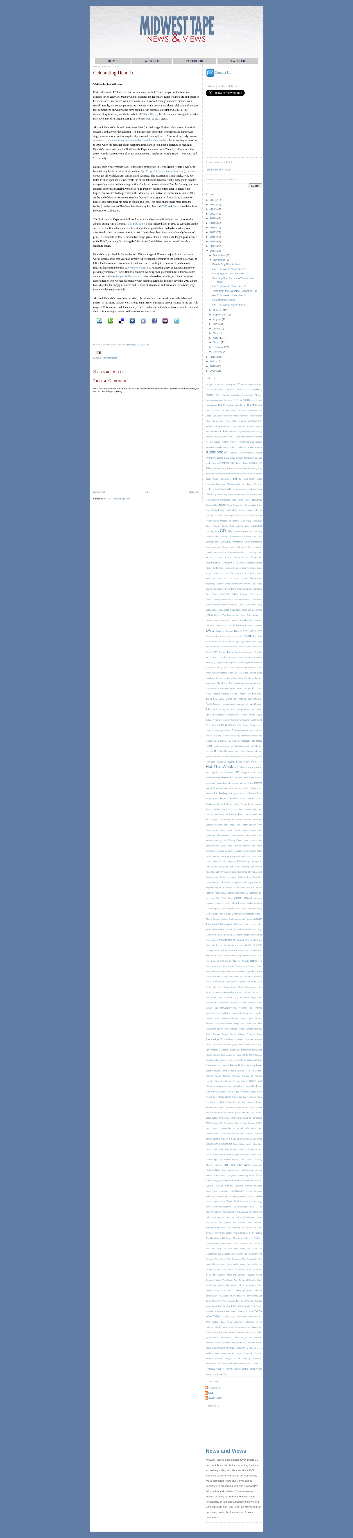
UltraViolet (238, 1322)
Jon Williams (213, 1387)
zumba (223, 1374)
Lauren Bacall (231, 872)
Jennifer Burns (221, 814)
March (217, 342)
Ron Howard (248, 1102)
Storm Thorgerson (228, 1175)
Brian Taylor (244, 500)
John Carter (219, 830)
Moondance (238, 935)
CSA (219, 578)
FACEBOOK (195, 61)
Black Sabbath (255, 474)
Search (215, 1128)
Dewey (224, 605)
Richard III (247, 1076)
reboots (232, 1060)
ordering (225, 992)
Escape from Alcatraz (240, 657)
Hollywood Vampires (216, 762)
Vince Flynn (226, 1337)
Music (247, 944)
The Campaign (241, 1212)
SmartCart (226, 1144)
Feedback (210, 678)
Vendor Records (227, 1332)
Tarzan (209, 1201)
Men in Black (212, 914)
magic (238, 893)
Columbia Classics (245, 563)
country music (249, 568)
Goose (246, 725)
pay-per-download (240, 1013)
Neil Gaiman (226, 961)
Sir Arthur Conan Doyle (251, 1139)
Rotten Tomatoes (226, 1107)
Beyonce (218, 468)
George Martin (229, 704)
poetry (220, 1029)
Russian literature (214, 1112)
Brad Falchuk (247, 495)
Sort (260, 1149)
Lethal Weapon (213, 882)
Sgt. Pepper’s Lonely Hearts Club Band (162, 171)
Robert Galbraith (232, 1086)
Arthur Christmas (237, 447)
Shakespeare (238, 1133)
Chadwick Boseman (242, 531)
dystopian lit (211, 636)
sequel (240, 1128)
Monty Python (212, 935)
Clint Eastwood (234, 552)
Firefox (251, 678)
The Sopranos (218, 1264)
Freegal (233, 694)
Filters (234, 678)
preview (258, 1029)
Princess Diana (254, 1034)
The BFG (252, 1207)
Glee (259, 720)
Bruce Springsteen (235, 505)
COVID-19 (217, 573)
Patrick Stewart (247, 1003)
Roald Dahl (219, 1086)
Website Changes (235, 1348)
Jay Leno (232, 809)
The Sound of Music (235, 1264)
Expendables (222, 662)
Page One (256, 997)
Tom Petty (246, 1296)
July (215, 323)
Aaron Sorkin (217, 390)
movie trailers (212, 940)
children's (246, 537)
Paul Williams (223, 1013)
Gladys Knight (249, 720)
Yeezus (237, 1369)
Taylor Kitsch (219, 1201)
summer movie (255, 1180)
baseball (216, 463)
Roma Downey (239, 1097)
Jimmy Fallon (251, 819)
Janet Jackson (255, 804)
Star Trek (229, 1165)
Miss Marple (218, 929)
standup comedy (254, 1160)
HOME (113, 61)
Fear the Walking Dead (251, 673)
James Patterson (225, 804)
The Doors (211, 1222)
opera (217, 992)
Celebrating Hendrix (113, 73)
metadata (249, 914)
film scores (221, 678)
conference (218, 568)
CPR (226, 573)
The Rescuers (234, 1259)
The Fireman (239, 1222)
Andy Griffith (251, 431)
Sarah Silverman (244, 1118)
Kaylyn (210, 1392)
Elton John (251, 647)
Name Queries (220, 950)
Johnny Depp (235, 840)
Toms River (217, 1301)
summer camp (241, 1180)
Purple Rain (217, 1045)
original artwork (236, 992)
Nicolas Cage (243, 971)
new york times (213, 971)
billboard (247, 468)
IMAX (259, 772)
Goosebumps (256, 725)
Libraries (225, 882)
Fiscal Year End (225, 683)
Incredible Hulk (241, 778)
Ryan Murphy (229, 1112)
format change (244, 688)
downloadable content (251, 620)
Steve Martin (227, 1170)
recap (239, 1060)
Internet (258, 783)
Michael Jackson (229, 919)
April (216, 337)
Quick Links (237, 1045)
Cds (230, 531)
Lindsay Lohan (251, 882)
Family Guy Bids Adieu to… (228, 264)
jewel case (257, 814)
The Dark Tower (254, 1217)
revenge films (220, 1071)
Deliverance (227, 599)
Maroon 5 (210, 903)
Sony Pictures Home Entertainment (240, 1149)
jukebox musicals (242, 846)
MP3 (230, 940)
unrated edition (230, 1327)
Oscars (254, 992)
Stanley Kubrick (214, 1165)
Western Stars (234, 1353)
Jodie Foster (241, 825)
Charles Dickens (220, 537)
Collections (228, 562)
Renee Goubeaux (220, 1065)
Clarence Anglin (254, 547)
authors (233, 453)
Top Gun (251, 1301)
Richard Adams (213, 1076)
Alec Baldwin (250, 410)
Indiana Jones (255, 778)
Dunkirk (258, 626)
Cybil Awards (231, 584)
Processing (212, 1039)
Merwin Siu (239, 914)
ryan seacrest (243, 1112)
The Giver (221, 1228)
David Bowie (212, 594)
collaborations (240, 557)
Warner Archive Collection (218, 1343)
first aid (258, 678)
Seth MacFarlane (222, 1133)
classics (222, 552)
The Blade (216, 1212)
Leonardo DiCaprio (237, 877)
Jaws (224, 809)
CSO (225, 578)
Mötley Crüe (250, 935)
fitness (237, 683)
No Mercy (257, 976)
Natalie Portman (241, 950)
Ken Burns (252, 856)
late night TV (217, 872)
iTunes (254, 788)
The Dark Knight (238, 1217)
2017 (213, 232)
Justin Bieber (249, 851)
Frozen (242, 694)
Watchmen (252, 1343)
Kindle (240, 861)
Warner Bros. (239, 1342)
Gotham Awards (213, 730)
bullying (234, 510)
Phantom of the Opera (241, 1018)
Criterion (234, 573)
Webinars (219, 1347)
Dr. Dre (227, 626)
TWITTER (237, 61)
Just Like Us (221, 851)
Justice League (235, 851)
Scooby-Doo (241, 1123)
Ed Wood (219, 641)
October (218, 309)
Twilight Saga (228, 1316)
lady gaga (223, 867)
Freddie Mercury (221, 694)
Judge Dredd (226, 846)
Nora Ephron (232, 982)
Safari (208, 1118)
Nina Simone (246, 976)
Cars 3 (235, 521)
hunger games (253, 767)
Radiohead (234, 1050)
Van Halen (253, 1327)
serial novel (250, 1128)
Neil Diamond (212, 961)
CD (223, 530)
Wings (228, 1358)
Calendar (257, 510)
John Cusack (234, 830)
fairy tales (210, 668)
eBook (239, 636)
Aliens (215, 421)
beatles (253, 463)
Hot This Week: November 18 (229, 286)
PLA (260, 1023)
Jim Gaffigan (212, 819)
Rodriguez (244, 1092)
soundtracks (211, 1154)
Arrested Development (217, 447)
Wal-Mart (258, 1337)
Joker (245, 840)
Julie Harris (256, 846)
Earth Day (230, 636)
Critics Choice (247, 573)
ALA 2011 (235, 400)
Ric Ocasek (256, 1071)
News (223, 971)
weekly (249, 1348)
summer (229, 1180)
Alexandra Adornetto (222, 416)
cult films (233, 578)
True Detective (222, 1311)
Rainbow (244, 1050)
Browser (221, 505)
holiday (248, 757)
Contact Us (218, 72)
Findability (242, 678)
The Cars (253, 1212)
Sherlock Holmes (254, 1133)
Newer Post (99, 491)
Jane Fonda (241, 804)
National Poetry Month (224, 955)
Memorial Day (255, 909)
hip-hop (209, 757)
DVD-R (238, 631)
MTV (246, 940)
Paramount (211, 1002)
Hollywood (257, 757)
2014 (213, 245)
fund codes (218, 699)
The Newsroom (250, 1254)
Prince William (237, 1034)
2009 (213, 370)
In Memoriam (225, 777)
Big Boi (226, 468)
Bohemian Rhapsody (226, 484)
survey (249, 1191)
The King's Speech (224, 1243)
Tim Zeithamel (241, 1280)
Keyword (232, 861)
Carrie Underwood (222, 521)
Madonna (230, 893)
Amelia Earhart (213, 426)
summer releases (253, 1186)
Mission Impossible (234, 929)
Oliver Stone (224, 987)
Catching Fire (212, 531)
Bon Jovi (241, 484)
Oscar (247, 992)
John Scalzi (250, 835)
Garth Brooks (213, 704)
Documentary (233, 615)
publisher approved (244, 1039)
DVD (142, 114)
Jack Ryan (233, 793)
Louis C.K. (250, 888)
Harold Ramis (219, 741)
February (218, 346)
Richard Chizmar (231, 1076)
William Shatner (214, 1358)
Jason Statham (213, 809)
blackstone (226, 479)
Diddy (259, 605)
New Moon (217, 966)
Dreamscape (240, 625)
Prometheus (226, 1039)
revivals (240, 1071)
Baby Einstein (236, 458)
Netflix (253, 961)
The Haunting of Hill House (219, 1238)
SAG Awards (224, 1118)
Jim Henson (225, 819)
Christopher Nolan (241, 542)
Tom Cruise (222, 1296)
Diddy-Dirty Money (214, 610)
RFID (247, 1071)
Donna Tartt (212, 620)
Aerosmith (248, 395)
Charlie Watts (235, 537)
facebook (257, 662)
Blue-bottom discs (253, 479)
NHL (234, 971)
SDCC (259, 1123)
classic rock (212, 552)
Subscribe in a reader (218, 169)
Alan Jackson (212, 410)
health (223, 751)
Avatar (258, 452)
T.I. (230, 1196)
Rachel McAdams (219, 1050)
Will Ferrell (247, 1353)
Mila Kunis (238, 924)
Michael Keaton (245, 919)
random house (255, 1050)
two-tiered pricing (245, 1316)
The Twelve (218, 1270)
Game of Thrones (236, 699)
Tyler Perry (226, 1322)
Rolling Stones (224, 1097)
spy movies (225, 1160)
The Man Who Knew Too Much (240, 1249)
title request (219, 1285)
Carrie (252, 515)
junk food (210, 851)
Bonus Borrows (254, 484)
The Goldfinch (233, 1228)
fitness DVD (246, 683)
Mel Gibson (241, 909)
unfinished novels (253, 1322)
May (216, 332)
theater (250, 1275)
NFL (229, 971)
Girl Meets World (227, 720)
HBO (216, 751)
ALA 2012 (245, 400)
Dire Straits (257, 610)
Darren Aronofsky (254, 589)
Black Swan (212, 479)
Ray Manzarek (228, 1055)
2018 (213, 227)
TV (256, 1311)
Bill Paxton (236, 468)
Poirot (226, 1029)
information (211, 783)
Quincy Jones (250, 1045)
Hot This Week (219, 766)
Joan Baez (229, 825)
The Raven (220, 1259)
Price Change (213, 1034)
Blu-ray (154, 114)
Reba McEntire (221, 1060)
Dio (249, 610)
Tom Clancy (211, 1296)
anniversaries (247, 437)
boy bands (218, 495)
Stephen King (213, 1170)
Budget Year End (220, 510)
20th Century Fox (228, 384)
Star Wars (243, 1164)
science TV (217, 1123)
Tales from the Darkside (251, 1196)
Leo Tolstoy (220, 877)
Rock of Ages (232, 1092)
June (216, 328)
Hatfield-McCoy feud (239, 746)
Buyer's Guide (246, 510)
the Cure (225, 1217)
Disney (209, 615)
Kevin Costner (219, 861)
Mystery (209, 950)
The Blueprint (227, 1212)
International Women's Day (240, 783)
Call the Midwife (214, 515)
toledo (230, 1290)
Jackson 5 (243, 793)
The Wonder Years (222, 1275)
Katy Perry (230, 856)
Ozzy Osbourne (241, 997)
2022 (213, 208)
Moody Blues (225, 935)
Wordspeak (211, 1364)
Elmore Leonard (237, 647)
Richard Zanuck (240, 1081)
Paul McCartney (222, 1008)
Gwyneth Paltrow (221, 736)
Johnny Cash (220, 840)
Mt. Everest (238, 940)
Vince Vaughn (240, 1337)
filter (229, 678)
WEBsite (151, 61)
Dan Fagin (257, 584)
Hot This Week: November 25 (229, 268)
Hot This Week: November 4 (228, 304)
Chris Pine (257, 537)
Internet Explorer (214, 788)
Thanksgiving (225, 1207)
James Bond (255, 793)
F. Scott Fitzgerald (244, 662)
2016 (213, 236)
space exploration (226, 1154)
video (253, 1332)
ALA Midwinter (254, 405)
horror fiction (242, 762)
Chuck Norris (228, 547)
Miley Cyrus (250, 924)
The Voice (228, 1270)
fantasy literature (220, 673)
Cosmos (237, 568)
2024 (213, 199)
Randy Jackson (213, 1055)
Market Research (243, 898)
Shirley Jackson (213, 1139)
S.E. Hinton (256, 1112)
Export (232, 662)
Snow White (238, 1144)
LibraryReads (237, 882)
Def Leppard (256, 594)
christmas (226, 541)
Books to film (226, 489)
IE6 (237, 772)
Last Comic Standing (239, 867)
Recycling (247, 1060)
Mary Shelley (246, 903)
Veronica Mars (243, 1332)
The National (236, 1254)
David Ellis (224, 594)
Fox (254, 688)
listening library (217, 888)
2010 (213, 366)
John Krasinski (223, 835)
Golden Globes (225, 725)
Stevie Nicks (212, 1175)
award (220, 458)
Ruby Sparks (255, 1107)
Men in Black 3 (226, 914)
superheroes (237, 1191)
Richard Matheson (223, 1081)
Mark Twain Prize (224, 898)
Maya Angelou (228, 909)
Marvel (235, 903)
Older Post (193, 491)
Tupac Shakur (237, 1311)
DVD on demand (224, 631)
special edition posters (245, 1154)
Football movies (227, 688)
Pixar (254, 1024)
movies (223, 939)
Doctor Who (220, 615)
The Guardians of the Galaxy (247, 1233)
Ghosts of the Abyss (251, 715)
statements (257, 1165)
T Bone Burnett (221, 1196)
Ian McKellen (226, 772)
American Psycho (236, 431)
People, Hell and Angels (129, 276)
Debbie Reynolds (240, 594)
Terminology (256, 1201)
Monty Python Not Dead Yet (228, 273)
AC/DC (247, 390)
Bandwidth (249, 458)
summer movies (214, 1185)
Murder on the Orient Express (227, 945)
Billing (254, 468)
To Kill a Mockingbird (245, 1285)
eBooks (249, 636)
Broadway (257, 500)
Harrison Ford (248, 741)
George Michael (245, 704)
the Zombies (239, 1275)
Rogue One (211, 1097)
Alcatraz (238, 410)
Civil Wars (241, 547)
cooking (228, 568)
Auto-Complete (246, 453)
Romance (251, 1097)
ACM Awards (222, 395)
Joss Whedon (212, 846)
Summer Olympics (234, 1186)
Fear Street (234, 673)
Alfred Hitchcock (240, 416)
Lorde (242, 888)
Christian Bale (212, 542)
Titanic (209, 1285)
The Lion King (213, 1249)
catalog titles (242, 526)
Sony (220, 1149)
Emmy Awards (234, 652)
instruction (221, 783)
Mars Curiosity (224, 903)
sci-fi (208, 1123)
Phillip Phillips (233, 1024)
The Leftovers (240, 1243)
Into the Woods (241, 788)
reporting (251, 1065)
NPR (253, 982)
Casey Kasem (213, 526)
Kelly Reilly (241, 856)
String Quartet (217, 1180)
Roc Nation (246, 1086)
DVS (260, 631)
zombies (216, 1374)
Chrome (217, 547)
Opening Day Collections (242, 987)
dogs (243, 615)
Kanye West (218, 856)
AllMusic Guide (239, 421)
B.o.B (226, 458)
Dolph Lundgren (254, 615)
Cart (243, 521)
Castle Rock (228, 526)
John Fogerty (249, 830)
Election (225, 647)
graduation (226, 730)
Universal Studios (214, 1327)
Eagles (221, 636)
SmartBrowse (213, 1144)
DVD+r (246, 631)
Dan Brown (244, 584)
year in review (225, 1369)
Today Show (220, 1290)
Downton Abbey (214, 626)
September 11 (228, 1128)
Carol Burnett (241, 515)
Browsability (211, 505)
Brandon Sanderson (220, 500)
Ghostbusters (233, 715)
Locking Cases (232, 888)
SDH (208, 1128)
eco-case (210, 641)
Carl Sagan (228, 515)
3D (238, 384)
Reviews (232, 1071)
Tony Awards (229, 1301)
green (244, 730)
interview (228, 788)
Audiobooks (217, 452)
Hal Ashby (235, 736)
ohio (215, 987)
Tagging (235, 1196)
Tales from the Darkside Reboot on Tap (234, 290)
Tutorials (249, 1311)
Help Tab (257, 751)
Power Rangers (245, 1029)
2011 (213, 361)
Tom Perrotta (234, 1296)
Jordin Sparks (255, 840)
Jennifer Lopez (236, 814)
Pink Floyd (245, 1024)
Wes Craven (221, 1353)
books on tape (212, 489)
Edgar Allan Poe (247, 641)
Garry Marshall (254, 699)
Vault (217, 1332)
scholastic (257, 1118)
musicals (257, 945)
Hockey (240, 757)
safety (215, 1118)
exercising (210, 662)
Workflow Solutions (227, 1363)
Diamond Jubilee (236, 605)
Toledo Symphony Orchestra (248, 1290)
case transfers (254, 521)
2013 (213, 250)
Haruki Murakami (221, 746)
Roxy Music (242, 1107)
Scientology (229, 1123)
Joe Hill (252, 825)
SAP (233, 1118)
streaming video (246, 1175)
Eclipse (258, 636)
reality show (248, 1055)
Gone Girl (237, 725)
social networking (254, 1144)
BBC (233, 463)
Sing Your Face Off (230, 1139)
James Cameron (229, 798)
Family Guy (221, 668)
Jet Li (248, 814)
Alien (208, 421)
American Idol (219, 431)
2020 (213, 218)
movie (259, 935)
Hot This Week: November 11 (229, 295)
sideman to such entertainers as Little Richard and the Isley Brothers (130, 140)
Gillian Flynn (212, 720)
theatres (209, 1280)
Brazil (234, 500)
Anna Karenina (220, 437)
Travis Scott (249, 1306)
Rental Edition (237, 1065)
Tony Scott (241, 1301)
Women (237, 1358)
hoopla (230, 762)
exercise (258, 657)
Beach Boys (242, 463)
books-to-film (240, 489)
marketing (257, 898)
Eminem (222, 652)
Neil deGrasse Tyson (252, 955)
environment (247, 652)
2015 (213, 241)
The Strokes (252, 1264)
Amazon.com (255, 421)
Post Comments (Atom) (119, 498)
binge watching (217, 474)
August (217, 319)
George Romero (227, 709)
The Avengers (239, 1206)
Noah (208, 982)
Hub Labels (239, 767)
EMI (215, 652)
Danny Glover (224, 589)
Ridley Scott (255, 1081)
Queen (227, 1045)
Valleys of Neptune (140, 267)
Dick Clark (251, 605)
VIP (250, 1337)
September (219, 314)
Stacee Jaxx (238, 1160)
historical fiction (221, 757)
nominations (218, 981)
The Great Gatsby (223, 1233)
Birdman (229, 474)
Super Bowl (211, 1191)
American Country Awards (233, 426)
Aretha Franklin (229, 442)
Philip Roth (220, 1024)
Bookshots (252, 489)
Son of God (211, 1149)
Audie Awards (255, 447)
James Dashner (246, 799)
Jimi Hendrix (109, 358)
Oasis (259, 982)
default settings (213, 599)
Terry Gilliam (212, 1207)
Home (147, 491)
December (219, 255)
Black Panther (240, 474)
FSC (249, 694)
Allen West (224, 421)
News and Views (226, 1451)
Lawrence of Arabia (247, 872)
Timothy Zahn (255, 1280)
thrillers (217, 1280)
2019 (213, 222)
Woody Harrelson (253, 1358)
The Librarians (255, 1243)
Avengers (211, 458)
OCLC (209, 987)
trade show (237, 1306)
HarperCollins (233, 741)
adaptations (236, 395)
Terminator (245, 1201)
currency (244, 578)
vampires (242, 1327)
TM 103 (230, 1285)
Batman (226, 463)
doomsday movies (229, 620)
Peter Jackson (222, 1018)
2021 (213, 213)
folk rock (215, 688)
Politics (233, 1029)
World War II (245, 1364)
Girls (239, 720)
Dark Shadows (238, 589)
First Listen (211, 683)
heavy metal (233, 751)
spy (215, 1160)
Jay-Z (241, 809)
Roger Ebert (256, 1092)
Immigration (211, 778)
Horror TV (256, 762)
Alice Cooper (256, 416)
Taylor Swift (232, 1201)
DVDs (253, 631)
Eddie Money (232, 641)
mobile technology (253, 929)
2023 (213, 204)
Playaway (211, 1029)
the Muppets (224, 1254)
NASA (230, 950)
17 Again (210, 384)
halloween (245, 736)
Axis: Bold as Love (137, 223)
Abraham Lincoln (234, 390)
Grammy (236, 730)
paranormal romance (229, 1003)
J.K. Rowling (220, 793)
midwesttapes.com (222, 924)
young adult (248, 1369)
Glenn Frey (211, 725)
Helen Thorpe (246, 751)
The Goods (246, 1228)
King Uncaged (252, 861)
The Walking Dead (242, 1270)
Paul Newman (240, 1008)
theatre (259, 1275)
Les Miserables (254, 877)
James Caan (212, 799)
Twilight (217, 1316)
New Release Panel (252, 966)
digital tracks (241, 610)
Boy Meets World (232, 495)
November (219, 259)
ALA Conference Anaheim (232, 405)
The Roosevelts (249, 1259)
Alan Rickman (227, 410)
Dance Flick (211, 589)
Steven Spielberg (241, 1170)
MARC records (249, 893)
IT (249, 788)
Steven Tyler (256, 1170)
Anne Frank (234, 437)
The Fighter (225, 1222)
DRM (250, 626)
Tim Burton (227, 1280)
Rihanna (210, 1086)
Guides (250, 730)
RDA (238, 1055)
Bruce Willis (250, 505)
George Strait (242, 709)
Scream (251, 1123)
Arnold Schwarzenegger (250, 442)
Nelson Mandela (241, 961)
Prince (225, 1034)
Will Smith (257, 1353)
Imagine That (248, 772)
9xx (242, 384)
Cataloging (256, 526)
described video (242, 599)
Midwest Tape (214, 1397)
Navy (238, 955)
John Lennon (237, 835)
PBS (252, 1013)
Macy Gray (220, 893)
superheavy (224, 1191)
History (232, 757)
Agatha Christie (222, 400)
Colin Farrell (224, 557)
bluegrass (210, 484)
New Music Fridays (232, 966)
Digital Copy (229, 610)
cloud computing (248, 552)
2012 (213, 356)
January (218, 351)
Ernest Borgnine (218, 657)
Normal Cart (244, 982)
